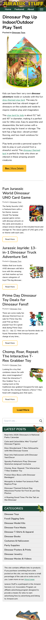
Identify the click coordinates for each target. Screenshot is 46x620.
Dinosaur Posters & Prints (17, 549)
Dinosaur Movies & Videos (18, 558)
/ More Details (14, 168)
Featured (19, 9)
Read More (10, 239)
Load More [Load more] (23, 410)
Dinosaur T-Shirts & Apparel (19, 531)
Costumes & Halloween (16, 540)
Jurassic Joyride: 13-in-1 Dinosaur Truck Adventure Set (19, 252)
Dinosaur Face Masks (15, 527)
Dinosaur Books (12, 536)
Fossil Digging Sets (14, 518)
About (30, 9)
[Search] (40, 420)
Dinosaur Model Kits (14, 523)
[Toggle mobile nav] (41, 9)
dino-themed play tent (13, 100)
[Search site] (20, 420)
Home (8, 9)
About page (29, 579)
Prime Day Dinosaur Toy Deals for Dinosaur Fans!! (19, 300)
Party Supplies (12, 545)
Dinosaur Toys (18, 32)
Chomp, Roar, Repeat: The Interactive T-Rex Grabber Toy (20, 356)
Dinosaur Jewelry (13, 554)
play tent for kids (15, 115)
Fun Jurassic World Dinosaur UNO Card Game (16, 193)
